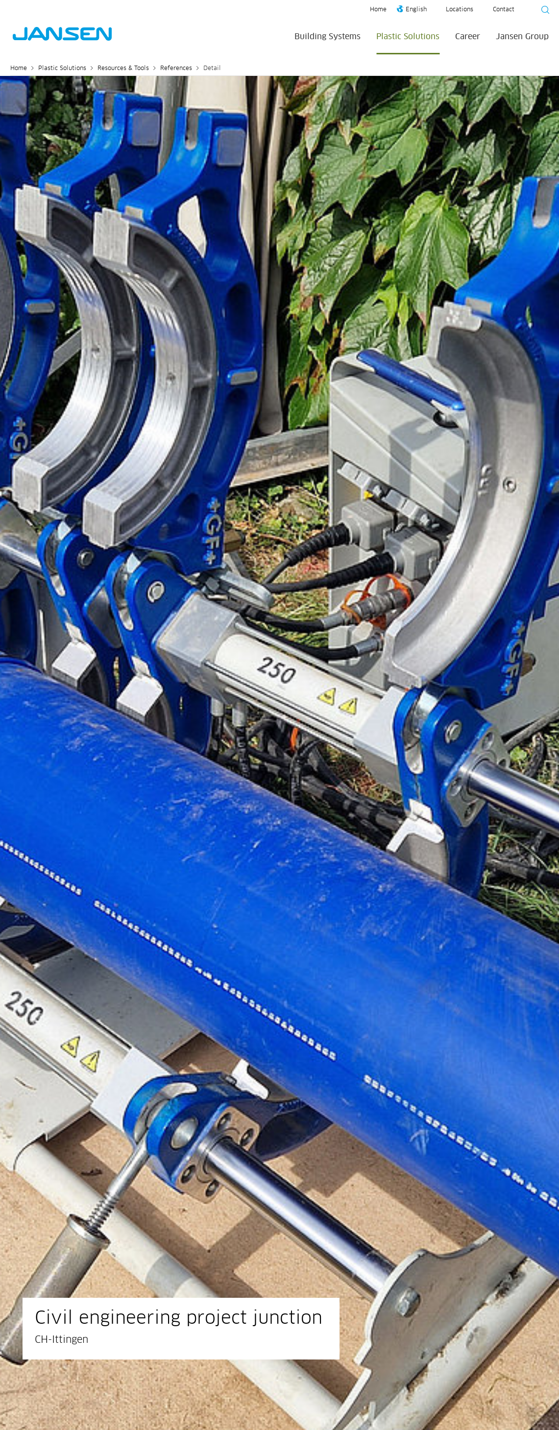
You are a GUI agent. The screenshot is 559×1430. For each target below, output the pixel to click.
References (176, 69)
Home (378, 10)
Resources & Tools (123, 69)
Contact (503, 10)
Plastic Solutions (407, 37)
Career (467, 37)
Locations (459, 10)
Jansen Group (522, 37)
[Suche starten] (542, 11)
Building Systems (327, 37)
